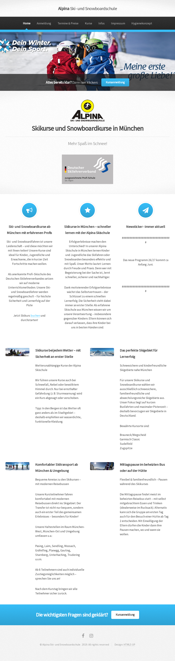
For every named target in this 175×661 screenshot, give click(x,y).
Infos (101, 23)
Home (26, 23)
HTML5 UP (129, 644)
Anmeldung (44, 23)
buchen (35, 315)
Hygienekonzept (141, 23)
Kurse (88, 23)
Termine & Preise (68, 23)
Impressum (118, 23)
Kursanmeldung (115, 82)
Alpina (87, 8)
